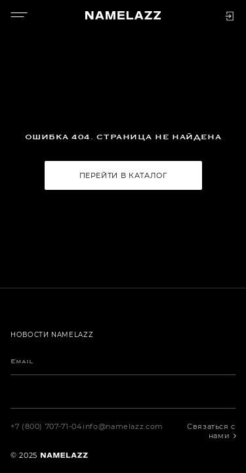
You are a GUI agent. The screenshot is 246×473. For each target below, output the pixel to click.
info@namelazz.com (123, 426)
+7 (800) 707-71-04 (46, 426)
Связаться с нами (211, 431)
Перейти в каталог (123, 175)
